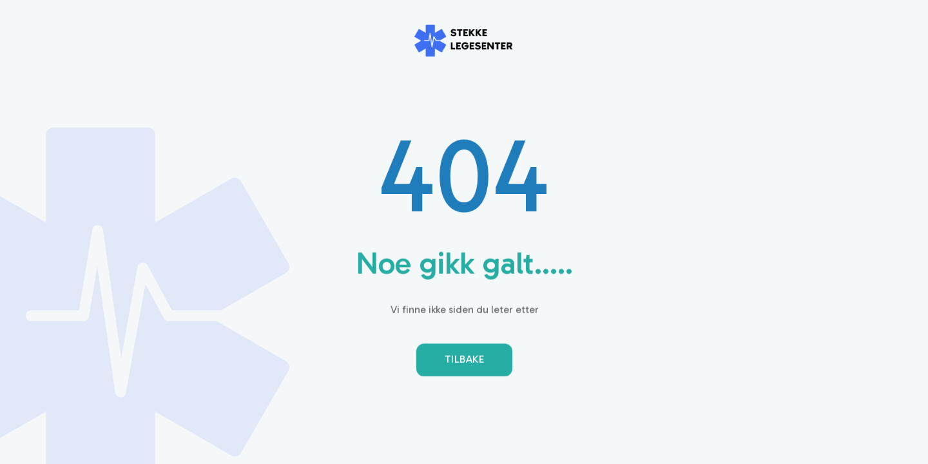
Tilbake (464, 361)
